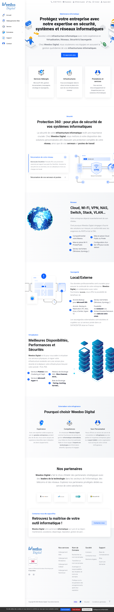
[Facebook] (29, 574)
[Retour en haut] (109, 601)
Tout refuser (76, 609)
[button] (48, 177)
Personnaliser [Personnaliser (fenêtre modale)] (87, 609)
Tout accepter (65, 609)
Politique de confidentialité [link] (100, 609)
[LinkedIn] (34, 574)
